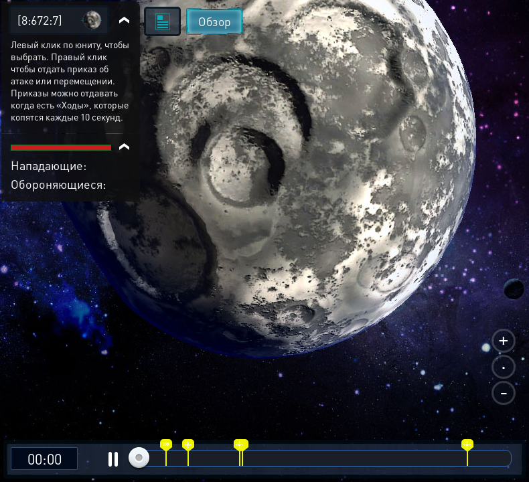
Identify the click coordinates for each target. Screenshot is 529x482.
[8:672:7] (39, 19)
